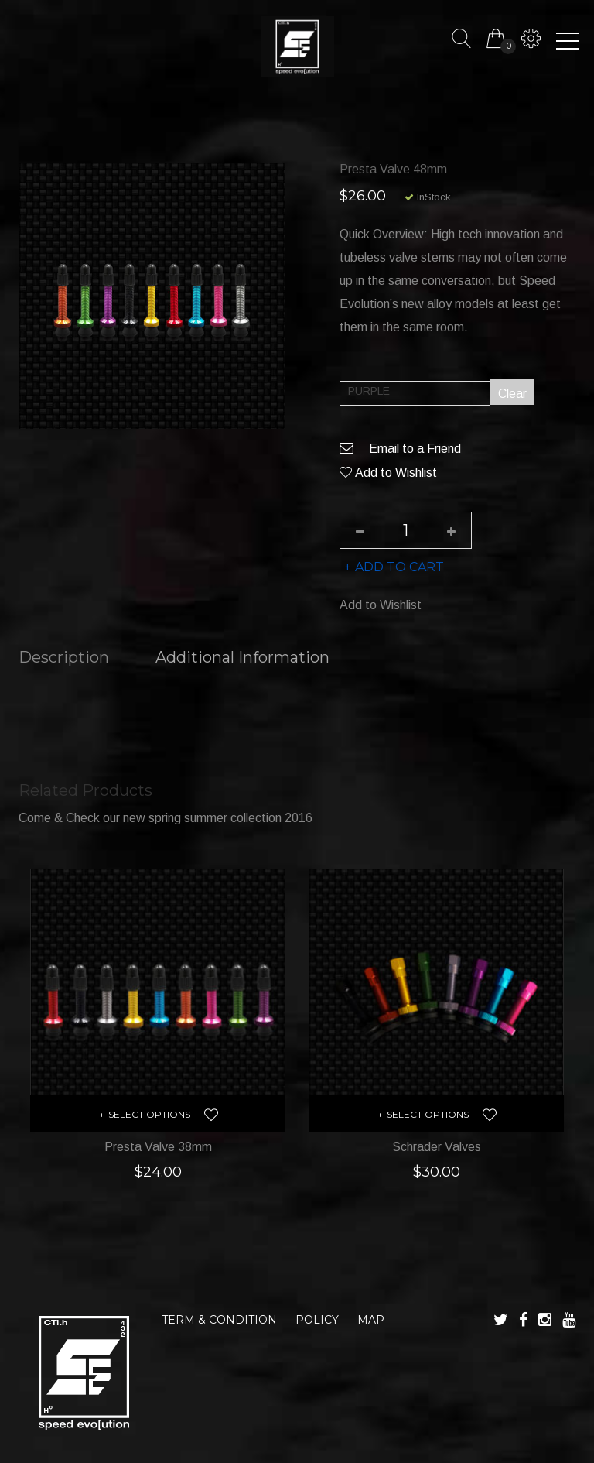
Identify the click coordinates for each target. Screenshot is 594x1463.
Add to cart (399, 567)
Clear (512, 394)
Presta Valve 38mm (158, 1146)
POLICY (317, 1320)
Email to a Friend (400, 449)
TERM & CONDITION (219, 1320)
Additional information (242, 658)
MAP (370, 1320)
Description (64, 658)
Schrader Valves (436, 1146)
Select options (149, 1114)
